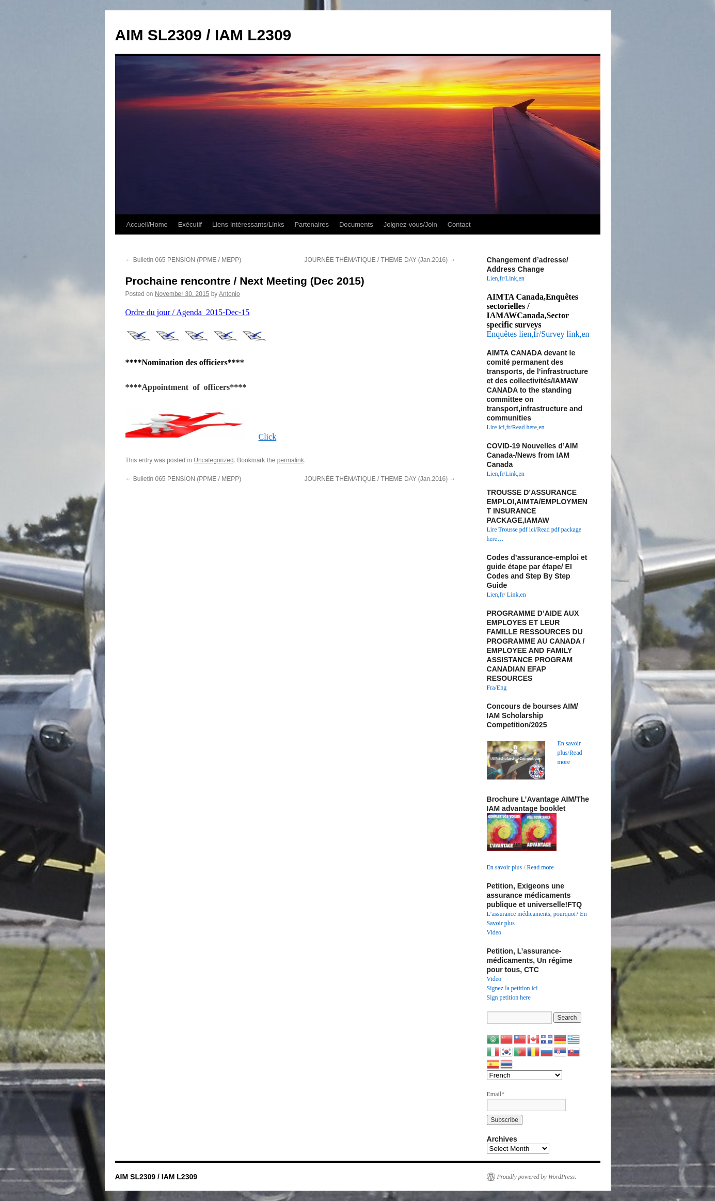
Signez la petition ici (512, 988)
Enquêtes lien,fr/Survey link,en (538, 334)
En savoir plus (504, 867)
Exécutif (190, 224)
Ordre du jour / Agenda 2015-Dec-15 (187, 312)
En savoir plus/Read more (570, 753)
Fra (491, 687)
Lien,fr (495, 278)
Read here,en (528, 427)
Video (494, 932)
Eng (501, 687)
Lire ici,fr (499, 427)
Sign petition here (509, 997)
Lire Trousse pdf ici (511, 529)
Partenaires (311, 224)
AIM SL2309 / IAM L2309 (203, 34)
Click (268, 436)
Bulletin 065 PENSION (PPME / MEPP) (183, 259)
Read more (540, 867)
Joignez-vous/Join (410, 224)
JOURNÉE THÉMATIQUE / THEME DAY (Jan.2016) (380, 259)
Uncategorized (213, 460)
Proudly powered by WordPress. (537, 1176)
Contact (459, 224)
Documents (356, 224)
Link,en (515, 278)
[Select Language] (524, 1075)
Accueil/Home (147, 224)
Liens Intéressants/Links (248, 224)
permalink (290, 460)
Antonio (229, 294)
